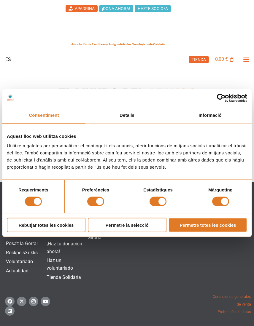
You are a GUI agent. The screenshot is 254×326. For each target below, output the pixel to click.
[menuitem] (8, 59)
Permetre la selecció (126, 224)
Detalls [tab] (127, 115)
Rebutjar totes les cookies (46, 224)
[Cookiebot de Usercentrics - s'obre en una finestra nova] (221, 98)
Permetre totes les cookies (208, 224)
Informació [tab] (210, 115)
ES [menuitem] (8, 59)
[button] (246, 59)
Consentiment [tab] (44, 115)
